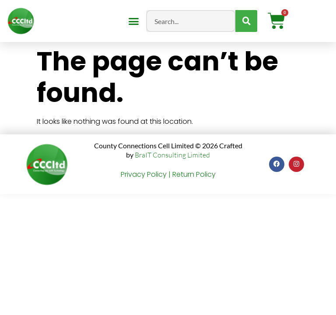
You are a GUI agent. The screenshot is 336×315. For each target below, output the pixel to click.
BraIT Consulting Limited (172, 154)
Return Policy (194, 174)
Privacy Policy (144, 174)
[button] (133, 21)
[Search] (246, 21)
